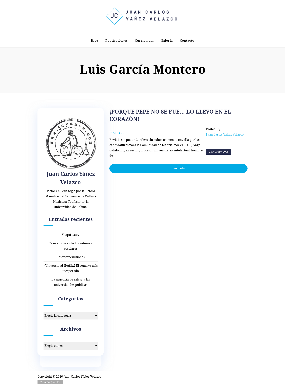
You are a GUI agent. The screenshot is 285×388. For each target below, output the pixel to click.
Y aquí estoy (70, 235)
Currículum (144, 40)
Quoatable (55, 382)
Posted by (225, 132)
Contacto (187, 40)
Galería (167, 40)
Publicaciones (116, 40)
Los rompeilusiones (71, 257)
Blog (94, 40)
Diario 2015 (118, 133)
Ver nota (178, 168)
